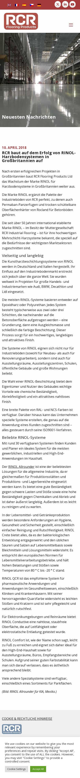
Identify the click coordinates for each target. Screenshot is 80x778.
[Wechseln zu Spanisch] (24, 4)
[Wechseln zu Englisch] (9, 4)
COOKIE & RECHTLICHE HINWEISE (27, 719)
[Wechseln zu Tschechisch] (31, 4)
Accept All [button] (38, 769)
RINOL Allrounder (21, 467)
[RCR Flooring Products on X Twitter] (58, 4)
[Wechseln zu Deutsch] (39, 4)
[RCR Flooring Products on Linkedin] (65, 4)
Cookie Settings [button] (16, 769)
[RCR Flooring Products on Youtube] (72, 4)
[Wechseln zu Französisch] (16, 4)
